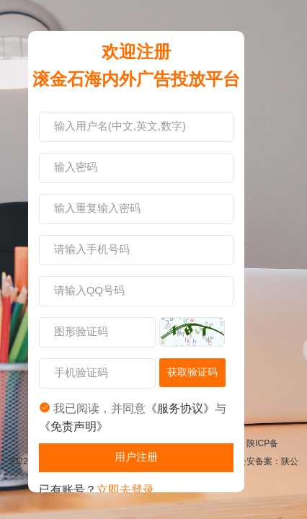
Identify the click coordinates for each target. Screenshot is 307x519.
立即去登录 (125, 490)
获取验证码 (192, 372)
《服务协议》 (180, 408)
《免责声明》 (73, 426)
